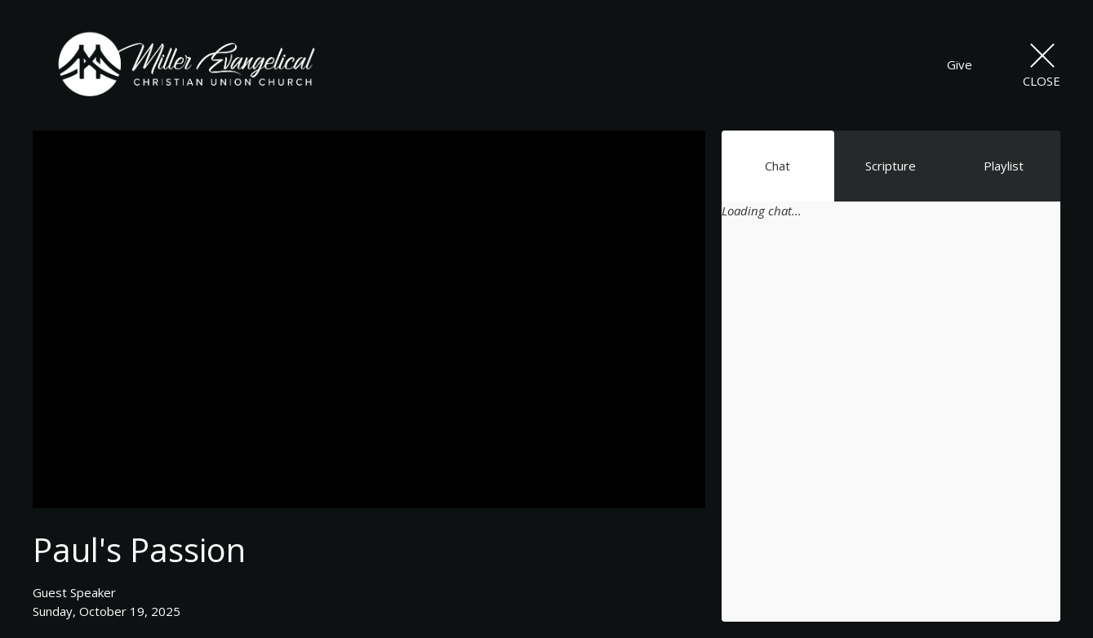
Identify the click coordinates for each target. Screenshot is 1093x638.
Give (959, 64)
